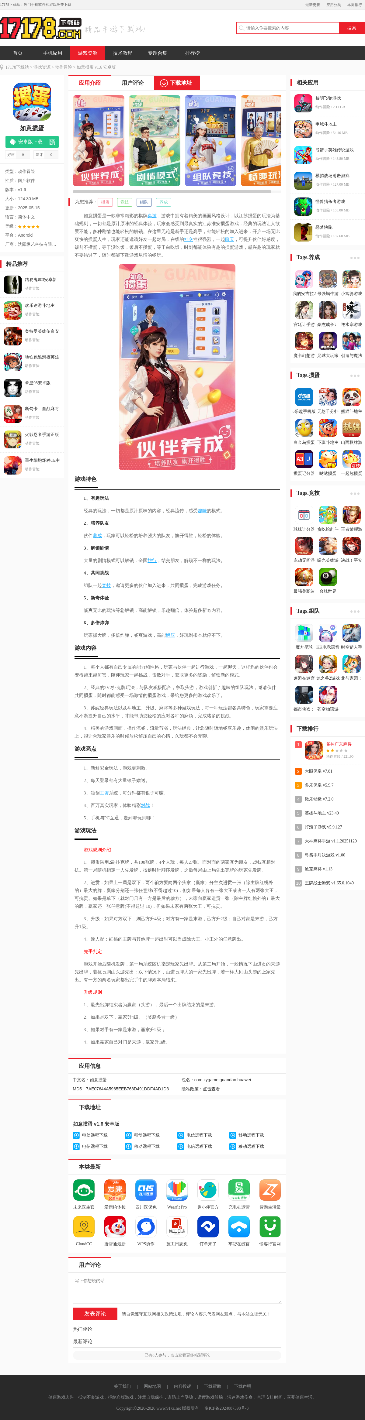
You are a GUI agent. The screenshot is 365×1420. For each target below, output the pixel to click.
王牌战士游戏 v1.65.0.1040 (329, 883)
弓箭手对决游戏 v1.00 (325, 855)
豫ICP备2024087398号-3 (226, 1408)
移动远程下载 (147, 1135)
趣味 (202, 510)
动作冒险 (63, 67)
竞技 (124, 202)
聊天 (229, 239)
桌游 (152, 215)
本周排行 (354, 5)
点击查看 (211, 1089)
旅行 (152, 560)
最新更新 (312, 5)
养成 (163, 202)
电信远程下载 (95, 1135)
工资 (104, 793)
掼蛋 (105, 202)
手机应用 (52, 53)
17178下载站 (17, 67)
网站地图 (152, 1386)
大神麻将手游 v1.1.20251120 (331, 841)
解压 (170, 635)
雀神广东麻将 (339, 744)
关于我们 (122, 1386)
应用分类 (333, 5)
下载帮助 (212, 1386)
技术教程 (122, 53)
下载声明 (242, 1386)
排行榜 (192, 53)
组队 (144, 202)
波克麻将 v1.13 (318, 869)
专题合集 (157, 53)
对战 (145, 805)
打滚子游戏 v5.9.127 (323, 827)
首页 (18, 53)
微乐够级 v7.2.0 (319, 799)
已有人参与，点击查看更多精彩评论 (177, 1355)
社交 (188, 239)
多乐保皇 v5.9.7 (319, 785)
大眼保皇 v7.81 (318, 771)
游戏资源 (87, 53)
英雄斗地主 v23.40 (322, 813)
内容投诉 (182, 1386)
